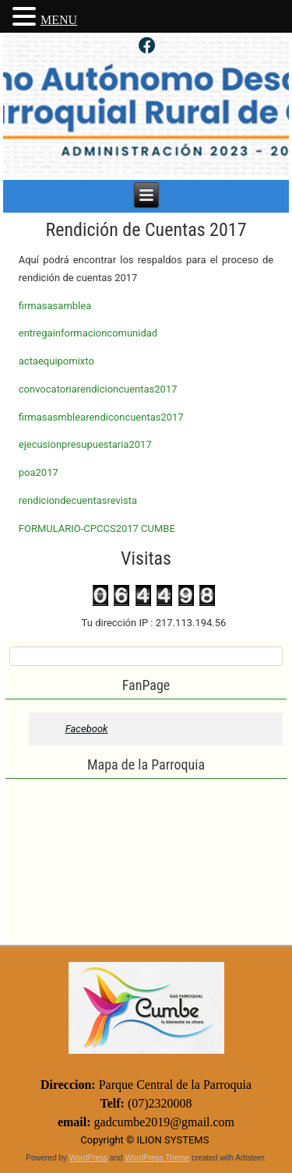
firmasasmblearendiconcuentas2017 (101, 417)
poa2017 (38, 472)
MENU (58, 19)
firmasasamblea (55, 306)
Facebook (86, 728)
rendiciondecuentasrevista (78, 500)
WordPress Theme (157, 1158)
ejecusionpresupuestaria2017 (85, 444)
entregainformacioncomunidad (88, 333)
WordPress (88, 1158)
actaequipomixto (56, 361)
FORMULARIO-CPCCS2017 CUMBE (97, 528)
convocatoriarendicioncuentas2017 (98, 389)
